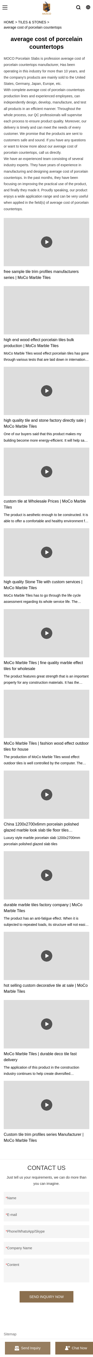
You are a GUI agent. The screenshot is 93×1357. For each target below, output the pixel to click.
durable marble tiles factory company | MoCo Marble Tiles (43, 908)
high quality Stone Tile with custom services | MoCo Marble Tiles (43, 585)
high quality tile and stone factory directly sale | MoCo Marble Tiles (45, 423)
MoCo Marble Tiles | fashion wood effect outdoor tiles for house (46, 746)
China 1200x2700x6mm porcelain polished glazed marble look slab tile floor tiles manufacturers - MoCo (41, 827)
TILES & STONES (32, 22)
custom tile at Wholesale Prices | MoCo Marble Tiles (45, 504)
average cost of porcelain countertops (33, 27)
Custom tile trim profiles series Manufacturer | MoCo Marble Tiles (44, 1137)
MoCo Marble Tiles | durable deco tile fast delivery (40, 1057)
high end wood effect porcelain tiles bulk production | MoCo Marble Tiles (39, 343)
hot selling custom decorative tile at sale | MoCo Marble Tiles (46, 988)
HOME (9, 22)
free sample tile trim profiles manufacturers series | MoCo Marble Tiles (41, 274)
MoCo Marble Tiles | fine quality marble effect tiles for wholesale (43, 666)
